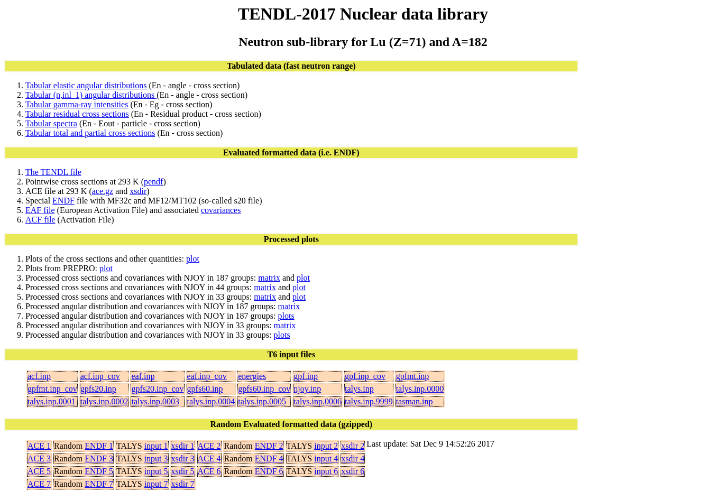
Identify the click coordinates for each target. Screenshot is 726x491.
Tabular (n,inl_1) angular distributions (91, 94)
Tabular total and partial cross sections (90, 132)
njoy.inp (307, 388)
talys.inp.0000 (420, 388)
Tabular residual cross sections (77, 113)
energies (252, 376)
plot (192, 258)
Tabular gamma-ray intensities (76, 104)
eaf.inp (142, 376)
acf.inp (39, 376)
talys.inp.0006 (317, 401)
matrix (269, 277)
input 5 (156, 471)
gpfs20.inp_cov (157, 388)
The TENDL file (53, 172)
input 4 (326, 458)
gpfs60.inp (205, 388)
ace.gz (102, 191)
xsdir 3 (183, 458)
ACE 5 (39, 471)
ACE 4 (209, 458)
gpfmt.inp (412, 376)
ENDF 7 (99, 483)
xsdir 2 (352, 445)
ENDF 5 (99, 471)
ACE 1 (39, 445)
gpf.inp (305, 376)
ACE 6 (209, 471)
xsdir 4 (352, 458)
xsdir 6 (352, 471)
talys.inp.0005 (262, 401)
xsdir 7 (183, 483)
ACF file (40, 219)
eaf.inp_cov (207, 376)
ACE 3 (39, 458)
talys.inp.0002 (104, 401)
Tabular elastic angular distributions (85, 85)
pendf (153, 181)
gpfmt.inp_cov (52, 388)
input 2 (326, 445)
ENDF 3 (99, 458)
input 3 (156, 458)
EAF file (40, 210)
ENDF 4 (269, 458)
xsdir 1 (183, 445)
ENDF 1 (99, 445)
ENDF (63, 200)
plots (286, 315)
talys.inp (359, 388)
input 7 (156, 483)
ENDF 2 (269, 445)
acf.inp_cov (100, 376)
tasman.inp (414, 401)
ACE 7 (39, 483)
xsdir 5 (183, 471)
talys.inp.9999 (369, 401)
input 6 (326, 471)
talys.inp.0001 (51, 401)
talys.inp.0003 (155, 401)
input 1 (156, 445)
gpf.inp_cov (365, 376)
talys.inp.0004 (211, 401)
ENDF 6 (269, 471)
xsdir (138, 191)
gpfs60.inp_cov (264, 388)
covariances (221, 210)
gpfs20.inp (98, 388)
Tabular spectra (51, 123)
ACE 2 (209, 445)
